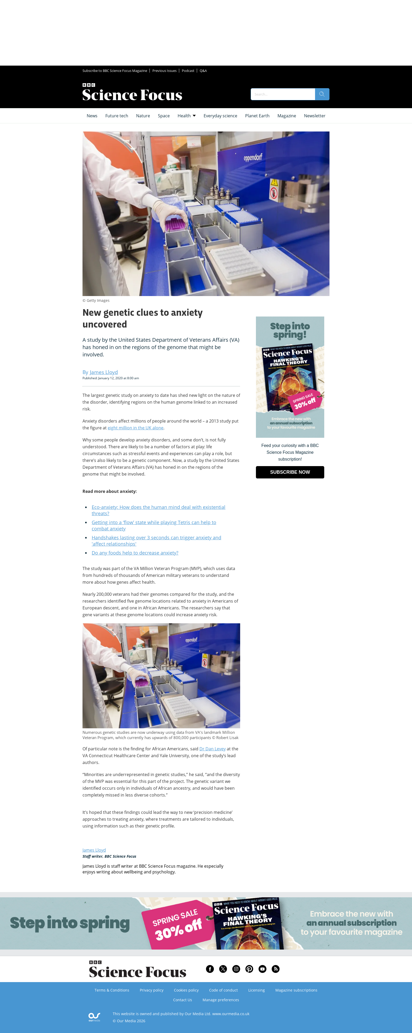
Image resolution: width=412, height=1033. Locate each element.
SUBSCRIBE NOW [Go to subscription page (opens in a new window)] (290, 472)
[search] (322, 94)
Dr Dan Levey (212, 749)
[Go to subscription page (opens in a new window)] (290, 436)
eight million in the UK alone (135, 428)
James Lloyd (94, 850)
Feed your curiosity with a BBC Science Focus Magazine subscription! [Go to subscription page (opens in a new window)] (290, 452)
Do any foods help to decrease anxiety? (135, 553)
